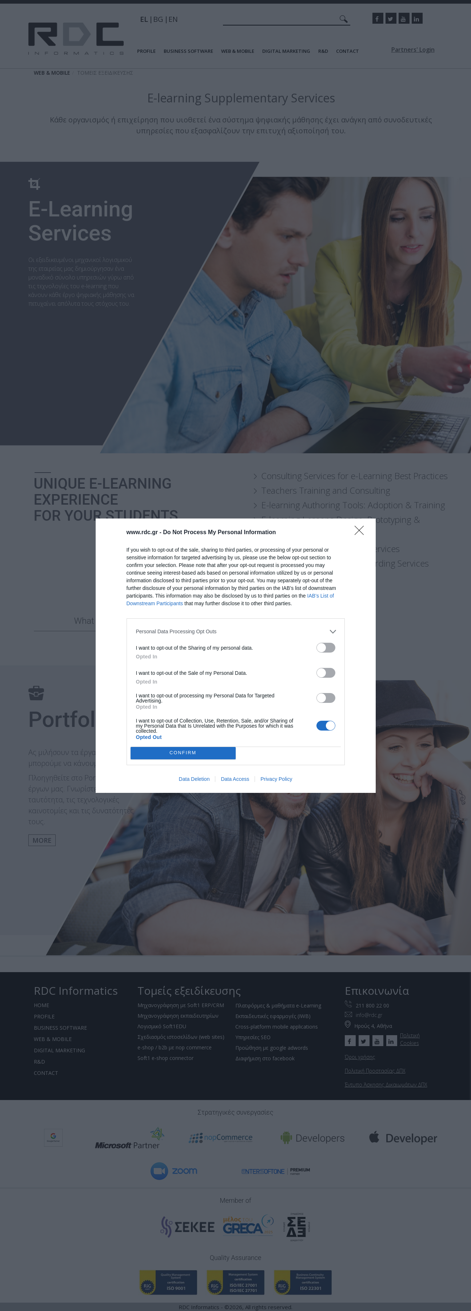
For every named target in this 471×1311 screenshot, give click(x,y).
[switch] (325, 648)
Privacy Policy (276, 779)
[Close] (361, 533)
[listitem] (235, 631)
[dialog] (236, 655)
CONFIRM (183, 753)
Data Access (235, 779)
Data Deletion (194, 779)
